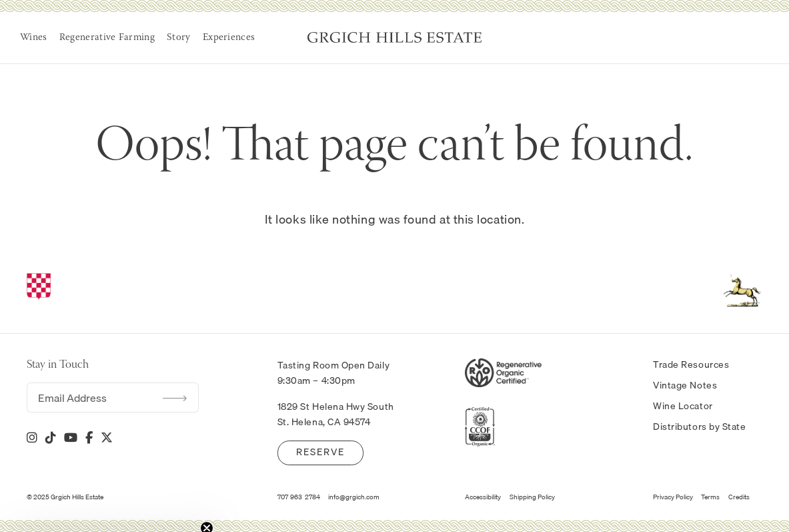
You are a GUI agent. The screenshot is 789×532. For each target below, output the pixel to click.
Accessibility (483, 497)
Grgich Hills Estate (394, 37)
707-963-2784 (298, 497)
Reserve (320, 452)
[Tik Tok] (50, 437)
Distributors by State (699, 426)
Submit (175, 398)
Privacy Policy (673, 497)
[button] (108, 515)
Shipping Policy (532, 497)
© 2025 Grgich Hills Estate (65, 497)
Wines (33, 38)
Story (179, 38)
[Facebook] (89, 437)
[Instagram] (32, 437)
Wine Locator (683, 406)
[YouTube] (70, 437)
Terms (710, 497)
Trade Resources (691, 364)
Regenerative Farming (107, 38)
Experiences (229, 38)
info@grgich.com (353, 497)
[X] (107, 437)
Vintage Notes (685, 385)
